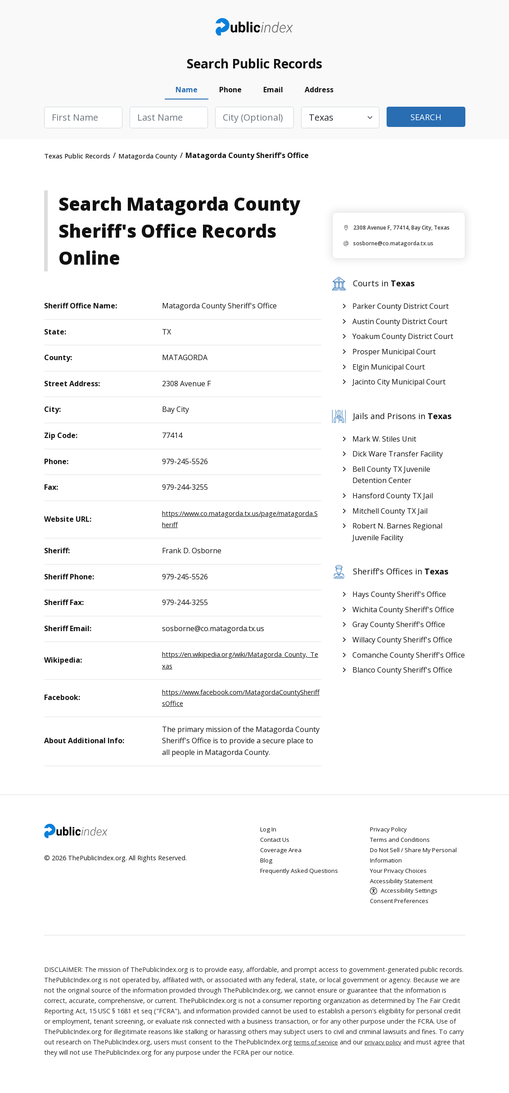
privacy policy (388, 1048)
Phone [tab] (230, 96)
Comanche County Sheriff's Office (408, 661)
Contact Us (276, 845)
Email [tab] (273, 96)
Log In (269, 835)
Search (425, 123)
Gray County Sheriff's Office (398, 631)
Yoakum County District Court (402, 343)
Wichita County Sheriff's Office (403, 615)
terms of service (318, 1048)
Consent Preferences (401, 907)
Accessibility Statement (404, 886)
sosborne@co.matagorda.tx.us (393, 249)
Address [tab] (319, 96)
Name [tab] (187, 96)
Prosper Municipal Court (394, 357)
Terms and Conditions (403, 845)
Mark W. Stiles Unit (384, 445)
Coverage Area (282, 855)
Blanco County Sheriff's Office (402, 676)
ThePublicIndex (254, 29)
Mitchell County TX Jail (390, 517)
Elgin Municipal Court (388, 373)
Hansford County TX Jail (392, 501)
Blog (267, 866)
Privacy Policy (390, 835)
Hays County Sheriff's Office (399, 600)
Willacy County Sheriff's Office (402, 645)
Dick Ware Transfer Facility (397, 460)
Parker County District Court (400, 312)
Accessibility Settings (412, 897)
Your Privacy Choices (400, 876)
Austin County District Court (399, 327)
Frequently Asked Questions (301, 876)
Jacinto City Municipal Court (399, 388)
